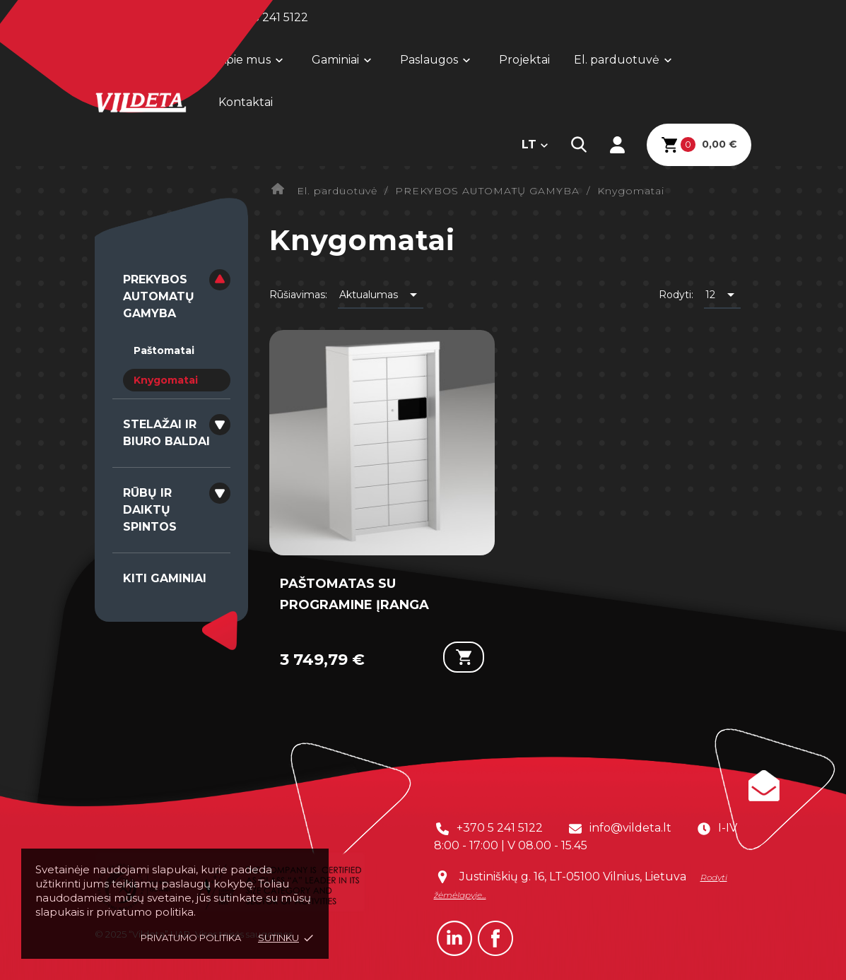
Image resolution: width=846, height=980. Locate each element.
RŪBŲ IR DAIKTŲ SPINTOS (150, 509)
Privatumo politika (191, 937)
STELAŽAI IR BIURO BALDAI (166, 433)
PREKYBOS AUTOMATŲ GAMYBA (158, 296)
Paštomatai (164, 350)
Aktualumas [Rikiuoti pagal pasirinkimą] (380, 294)
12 (722, 294)
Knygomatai (166, 380)
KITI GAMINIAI (164, 578)
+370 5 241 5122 (500, 827)
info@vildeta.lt (630, 827)
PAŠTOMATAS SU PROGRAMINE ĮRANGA (354, 594)
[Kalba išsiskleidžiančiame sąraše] (535, 145)
